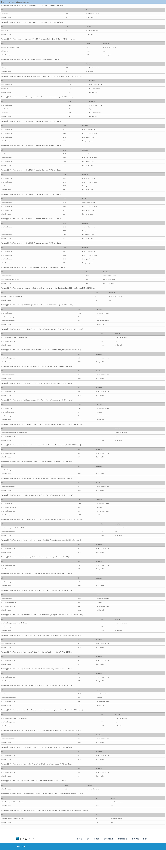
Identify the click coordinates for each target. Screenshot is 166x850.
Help (145, 839)
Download (108, 839)
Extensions (122, 839)
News (88, 839)
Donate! (135, 839)
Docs (97, 839)
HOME (79, 839)
